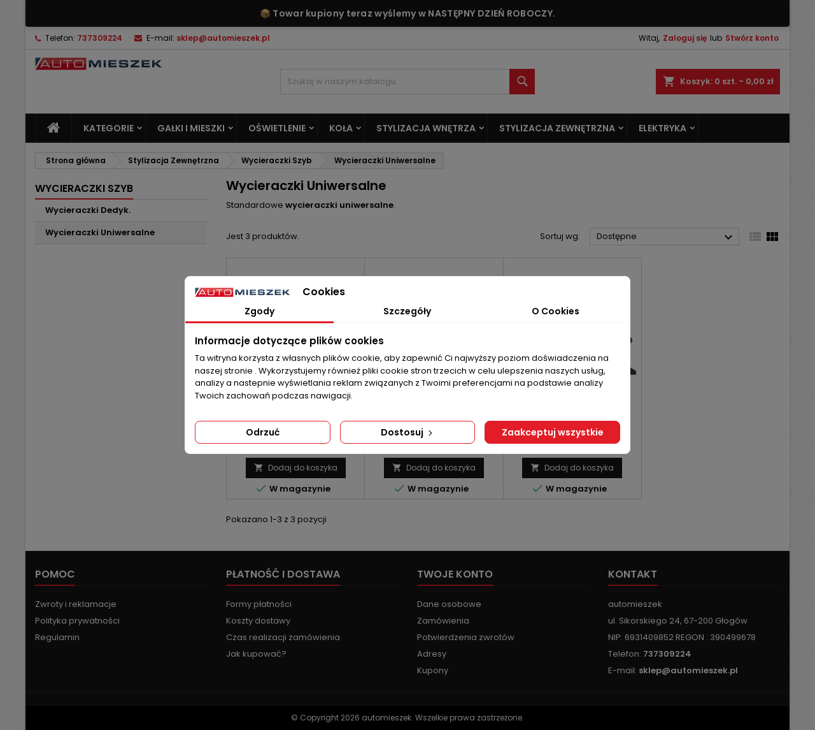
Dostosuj (408, 432)
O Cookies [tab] (555, 311)
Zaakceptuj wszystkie (553, 432)
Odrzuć (263, 432)
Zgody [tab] (259, 311)
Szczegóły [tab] (407, 311)
